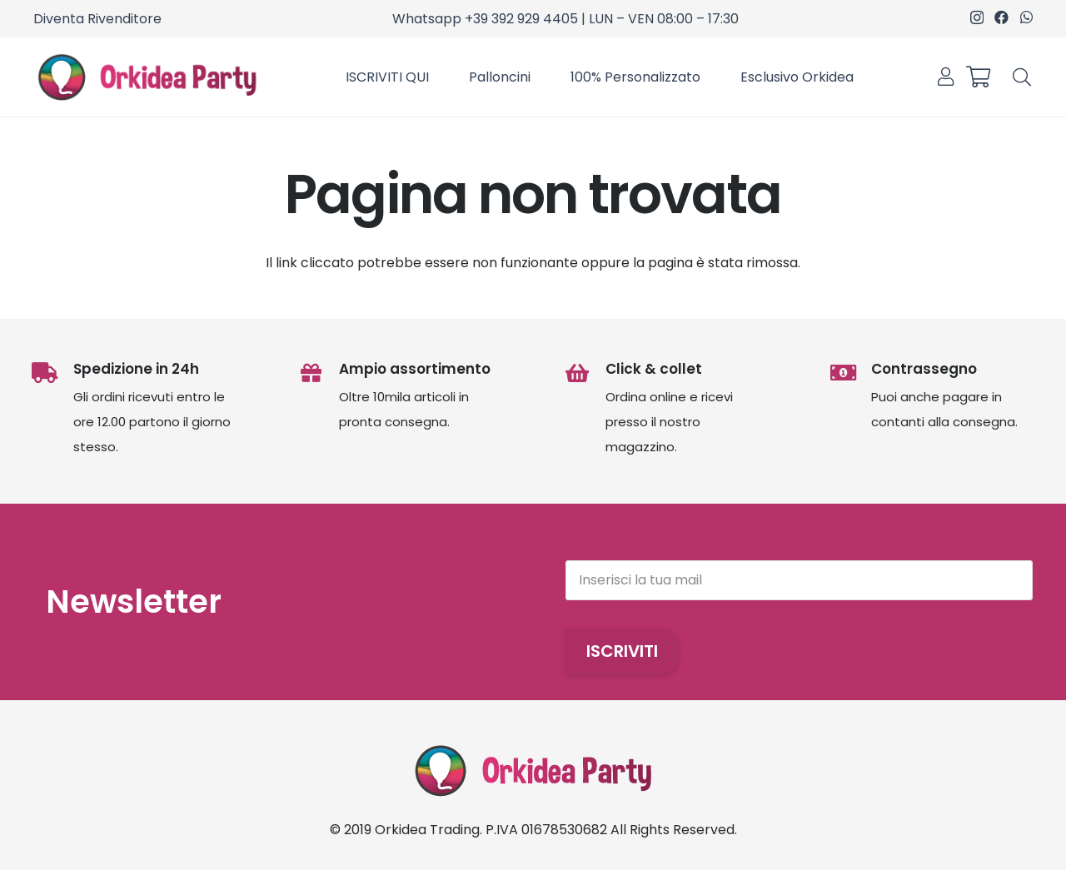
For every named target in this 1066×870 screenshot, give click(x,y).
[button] (1022, 77)
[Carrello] (977, 77)
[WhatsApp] (1026, 17)
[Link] (946, 77)
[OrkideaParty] (147, 77)
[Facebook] (1001, 17)
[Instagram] (977, 18)
